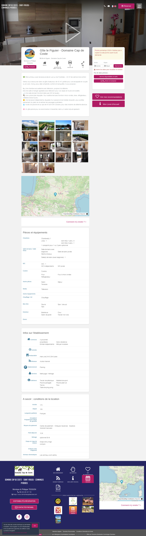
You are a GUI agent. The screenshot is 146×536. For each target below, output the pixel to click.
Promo (97, 50)
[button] (29, 67)
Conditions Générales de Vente (84, 531)
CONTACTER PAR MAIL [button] (24, 507)
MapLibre (82, 214)
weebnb (39, 534)
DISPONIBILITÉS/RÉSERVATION (24, 501)
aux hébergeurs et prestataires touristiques (63, 534)
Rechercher (118, 66)
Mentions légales (57, 531)
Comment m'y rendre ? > (76, 222)
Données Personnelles (69, 531)
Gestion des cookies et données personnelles (15, 532)
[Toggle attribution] (87, 214)
